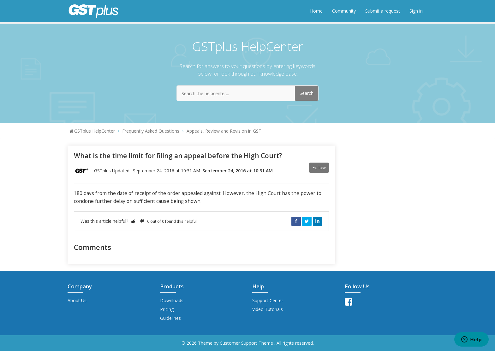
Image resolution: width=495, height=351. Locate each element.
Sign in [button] (416, 11)
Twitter (307, 221)
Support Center (267, 300)
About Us (77, 300)
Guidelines (170, 318)
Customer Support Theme (247, 343)
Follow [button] (319, 167)
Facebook (296, 221)
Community (344, 11)
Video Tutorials (267, 309)
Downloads (171, 300)
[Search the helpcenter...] (247, 93)
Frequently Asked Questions (150, 131)
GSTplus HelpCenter (94, 131)
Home (316, 11)
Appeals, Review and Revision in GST (224, 131)
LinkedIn (317, 221)
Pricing (167, 309)
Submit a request (382, 11)
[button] (133, 221)
